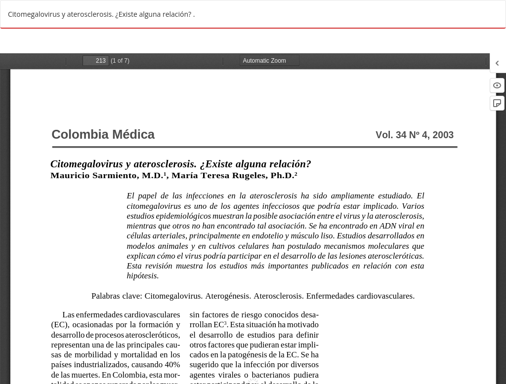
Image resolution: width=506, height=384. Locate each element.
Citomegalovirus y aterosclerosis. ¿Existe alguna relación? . (101, 14)
